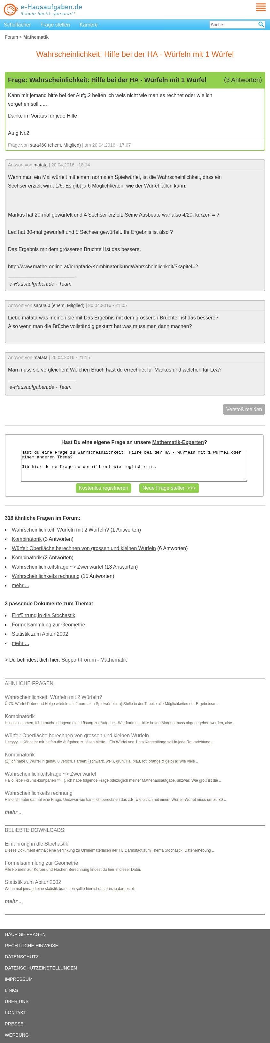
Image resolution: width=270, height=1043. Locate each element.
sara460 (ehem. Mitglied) (55, 145)
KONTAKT (15, 1012)
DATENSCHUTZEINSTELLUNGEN (41, 967)
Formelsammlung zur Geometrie (48, 624)
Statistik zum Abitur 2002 (40, 634)
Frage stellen (55, 24)
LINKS (11, 990)
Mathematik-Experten (178, 442)
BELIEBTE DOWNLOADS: (35, 830)
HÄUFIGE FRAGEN (25, 934)
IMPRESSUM (19, 979)
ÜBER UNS (16, 1001)
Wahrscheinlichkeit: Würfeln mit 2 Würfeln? (60, 530)
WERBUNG (17, 1035)
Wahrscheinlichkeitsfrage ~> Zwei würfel (57, 567)
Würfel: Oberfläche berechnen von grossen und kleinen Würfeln (84, 548)
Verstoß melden (244, 409)
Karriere (89, 24)
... (14, 812)
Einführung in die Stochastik (43, 615)
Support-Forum (78, 660)
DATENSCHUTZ (22, 956)
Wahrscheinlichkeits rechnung (46, 576)
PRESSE (14, 1023)
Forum (11, 37)
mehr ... (20, 585)
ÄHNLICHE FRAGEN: (30, 683)
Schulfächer (17, 24)
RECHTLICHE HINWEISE (31, 945)
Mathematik (113, 660)
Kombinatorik (27, 539)
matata (41, 164)
